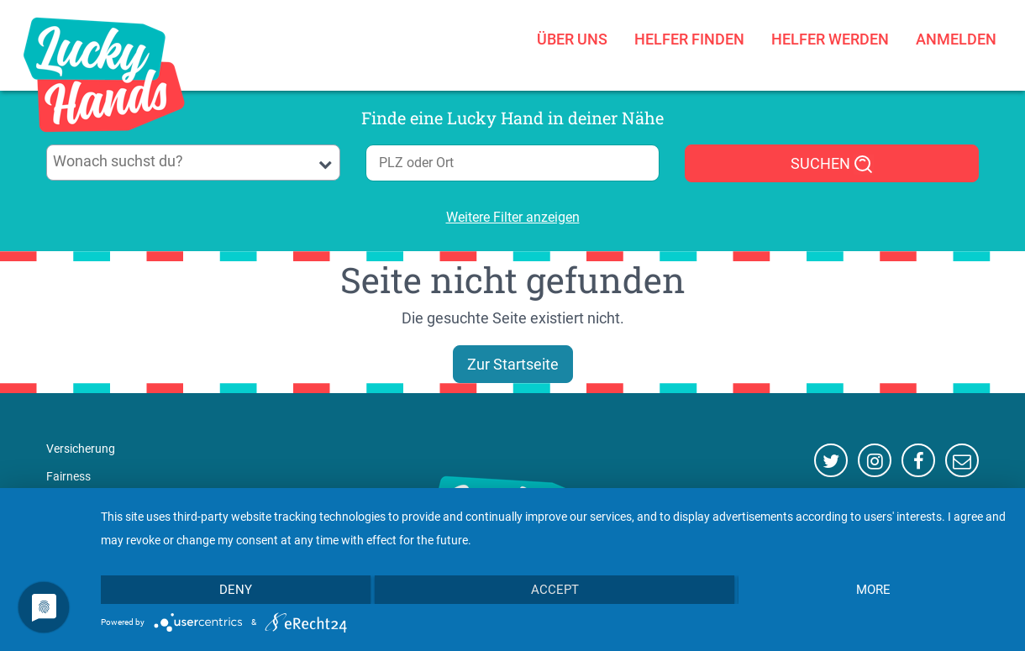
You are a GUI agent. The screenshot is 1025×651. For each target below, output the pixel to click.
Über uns (572, 39)
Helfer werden (830, 39)
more (873, 589)
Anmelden (956, 39)
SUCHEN (832, 165)
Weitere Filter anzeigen (513, 217)
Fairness (68, 476)
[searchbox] (193, 161)
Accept (555, 589)
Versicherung (80, 448)
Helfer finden (689, 39)
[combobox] (193, 162)
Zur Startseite (513, 364)
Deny (235, 589)
